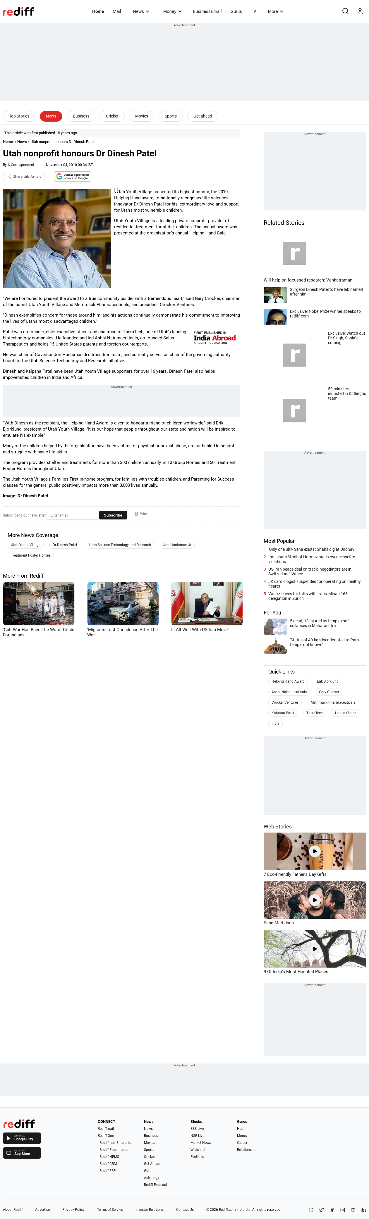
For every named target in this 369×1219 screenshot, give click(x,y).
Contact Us (185, 1210)
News (141, 11)
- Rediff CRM (107, 1164)
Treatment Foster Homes (30, 555)
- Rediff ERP (107, 1171)
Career (242, 1143)
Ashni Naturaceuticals (289, 692)
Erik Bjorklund (328, 681)
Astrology (151, 1178)
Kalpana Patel (283, 713)
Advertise (42, 1210)
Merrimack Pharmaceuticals (333, 702)
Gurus (236, 11)
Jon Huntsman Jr (177, 545)
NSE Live (197, 1136)
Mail (117, 11)
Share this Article (24, 176)
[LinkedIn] (363, 1210)
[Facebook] (332, 1210)
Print (141, 513)
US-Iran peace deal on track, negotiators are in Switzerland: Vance (309, 571)
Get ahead (202, 116)
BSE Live (197, 1129)
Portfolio (197, 1157)
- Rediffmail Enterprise (115, 1143)
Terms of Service (110, 1210)
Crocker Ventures (285, 702)
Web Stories (278, 826)
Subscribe (113, 515)
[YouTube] (353, 1210)
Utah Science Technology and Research (120, 545)
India (275, 723)
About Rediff (13, 1210)
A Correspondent (21, 165)
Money (172, 11)
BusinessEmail (207, 11)
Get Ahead (152, 1164)
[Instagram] (342, 1210)
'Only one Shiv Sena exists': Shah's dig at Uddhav (311, 549)
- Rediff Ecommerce (113, 1150)
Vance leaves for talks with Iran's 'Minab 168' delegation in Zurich (308, 596)
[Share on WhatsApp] (311, 1210)
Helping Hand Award (288, 681)
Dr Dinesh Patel (65, 545)
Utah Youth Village (25, 545)
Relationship (247, 1150)
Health (242, 1129)
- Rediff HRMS (108, 1157)
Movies (141, 116)
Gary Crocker (329, 692)
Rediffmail (106, 1129)
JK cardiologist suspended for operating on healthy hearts (314, 583)
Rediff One (106, 1136)
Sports (171, 116)
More (275, 11)
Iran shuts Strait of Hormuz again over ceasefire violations (311, 559)
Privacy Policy (73, 1210)
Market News (200, 1143)
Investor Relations (149, 1210)
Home (98, 11)
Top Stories (19, 116)
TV (253, 11)
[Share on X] (321, 1210)
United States (345, 713)
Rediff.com (227, 1210)
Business (81, 116)
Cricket (112, 116)
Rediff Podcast (155, 1185)
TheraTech (314, 713)
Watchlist (197, 1150)
